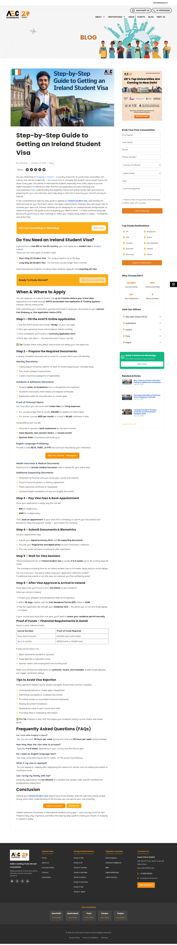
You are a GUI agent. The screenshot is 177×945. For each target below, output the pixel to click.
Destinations (116, 17)
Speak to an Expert (54, 806)
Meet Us (161, 17)
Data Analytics (111, 858)
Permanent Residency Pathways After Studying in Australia (147, 396)
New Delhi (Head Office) (135, 317)
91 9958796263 (162, 10)
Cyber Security (111, 877)
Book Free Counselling (93, 280)
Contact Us (74, 806)
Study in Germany (81, 882)
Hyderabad (129, 323)
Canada (127, 243)
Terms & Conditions (90, 938)
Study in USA (78, 858)
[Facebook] (17, 881)
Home (44, 858)
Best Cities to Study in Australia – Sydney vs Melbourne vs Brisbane (147, 381)
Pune (126, 336)
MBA (107, 867)
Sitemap (104, 938)
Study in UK (78, 863)
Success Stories (48, 867)
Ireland (148, 248)
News (131, 17)
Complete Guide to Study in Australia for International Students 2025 (145, 412)
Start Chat (99, 228)
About (100, 17)
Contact (45, 872)
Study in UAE (78, 887)
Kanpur (127, 329)
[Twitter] (12, 881)
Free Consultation (146, 885)
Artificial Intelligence (113, 863)
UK (125, 231)
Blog (151, 17)
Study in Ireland (80, 877)
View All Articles (129, 424)
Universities (46, 877)
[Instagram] (22, 881)
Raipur (127, 342)
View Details (56, 917)
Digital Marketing (112, 872)
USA (126, 237)
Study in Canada (80, 867)
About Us (45, 863)
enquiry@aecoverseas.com (147, 878)
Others (148, 254)
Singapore (149, 231)
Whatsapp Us (140, 10)
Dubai (148, 237)
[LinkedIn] (28, 881)
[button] (27, 169)
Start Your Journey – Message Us (62, 455)
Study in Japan (79, 892)
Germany (128, 254)
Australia (128, 248)
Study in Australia (80, 872)
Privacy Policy (74, 938)
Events (141, 17)
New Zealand (151, 243)
